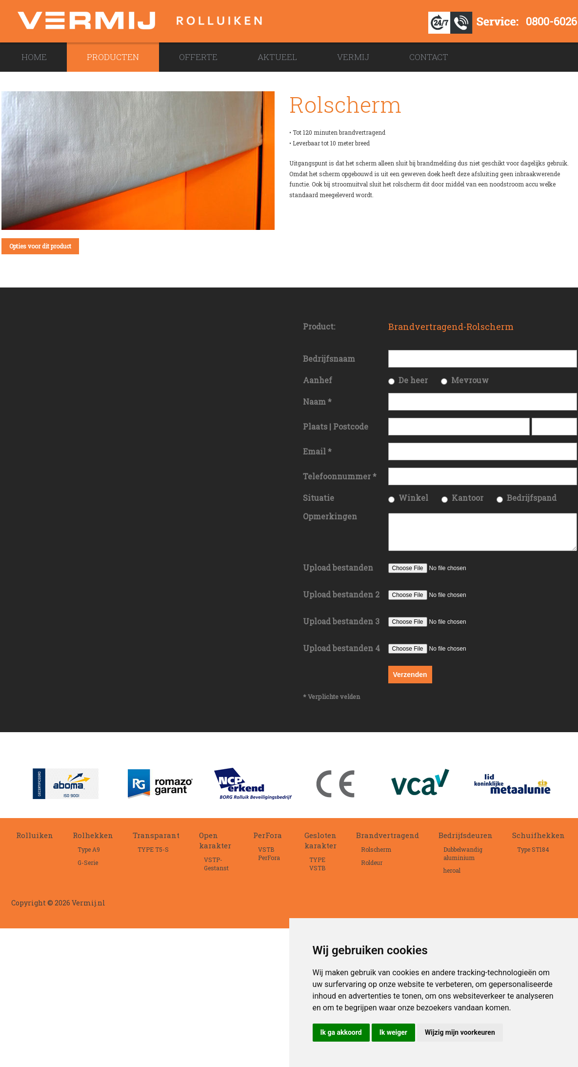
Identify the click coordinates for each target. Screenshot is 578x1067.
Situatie (318, 497)
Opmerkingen (330, 516)
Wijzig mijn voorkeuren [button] (460, 1032)
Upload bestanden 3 (341, 627)
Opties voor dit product (40, 246)
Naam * (317, 401)
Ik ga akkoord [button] (341, 1032)
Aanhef (317, 380)
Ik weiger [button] (393, 1032)
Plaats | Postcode (335, 426)
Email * (317, 451)
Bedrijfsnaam (329, 358)
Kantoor (467, 497)
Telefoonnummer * (340, 476)
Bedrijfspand (532, 497)
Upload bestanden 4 (341, 654)
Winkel (413, 497)
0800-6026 (551, 21)
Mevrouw (470, 380)
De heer (413, 380)
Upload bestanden (338, 573)
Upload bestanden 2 (341, 600)
